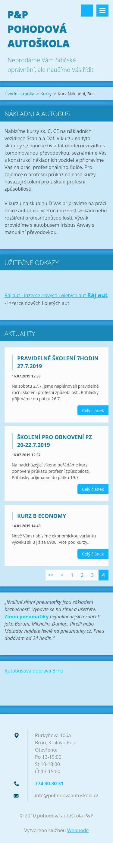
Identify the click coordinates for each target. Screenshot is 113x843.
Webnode (78, 830)
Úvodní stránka (19, 94)
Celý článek (93, 410)
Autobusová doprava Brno (34, 670)
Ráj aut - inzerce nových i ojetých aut (46, 295)
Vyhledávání (87, 11)
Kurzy (45, 94)
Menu (102, 11)
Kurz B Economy (41, 515)
